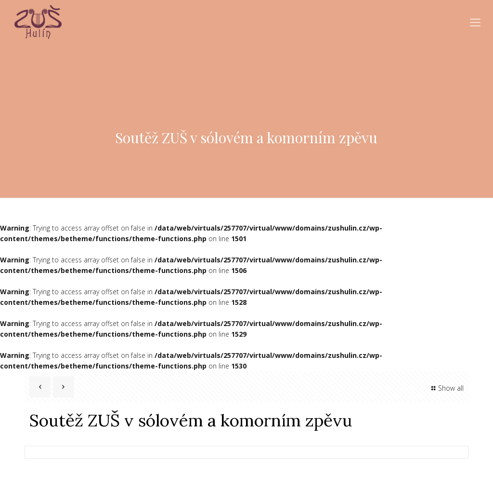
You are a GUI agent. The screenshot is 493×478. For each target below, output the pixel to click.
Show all (446, 388)
